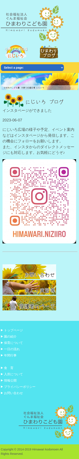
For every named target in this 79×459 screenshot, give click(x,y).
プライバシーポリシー (20, 386)
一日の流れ (12, 349)
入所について (13, 374)
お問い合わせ (13, 393)
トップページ (13, 330)
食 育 (8, 368)
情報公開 (10, 380)
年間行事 (10, 355)
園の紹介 (10, 336)
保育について (13, 343)
